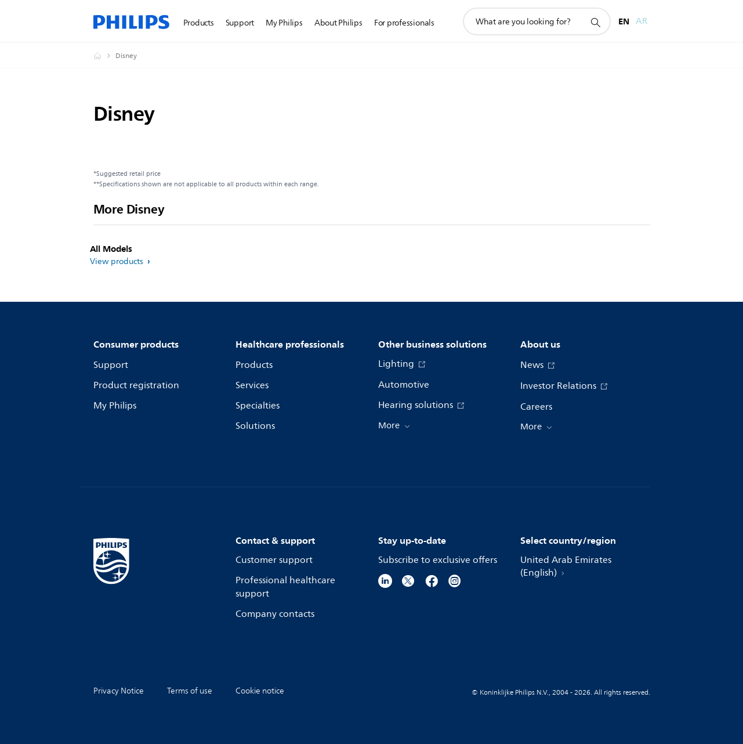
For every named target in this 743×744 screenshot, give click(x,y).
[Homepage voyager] (104, 56)
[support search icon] (595, 22)
